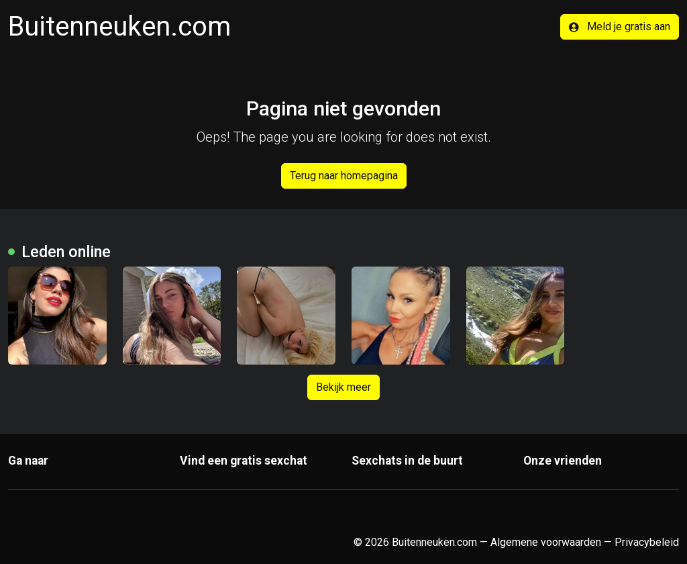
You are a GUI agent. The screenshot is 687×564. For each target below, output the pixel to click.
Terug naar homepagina (344, 175)
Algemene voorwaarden (545, 542)
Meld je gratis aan (619, 26)
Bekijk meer (343, 387)
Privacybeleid (647, 542)
